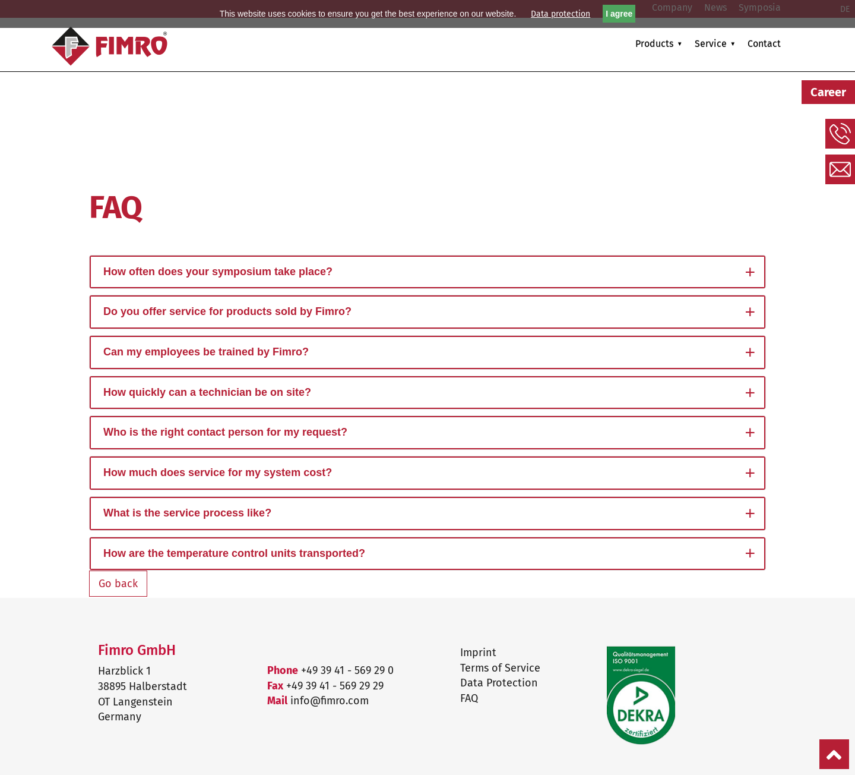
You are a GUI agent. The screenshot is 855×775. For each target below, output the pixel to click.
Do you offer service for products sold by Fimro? (227, 311)
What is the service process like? (187, 513)
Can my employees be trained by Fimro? (206, 352)
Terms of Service (500, 668)
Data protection (560, 14)
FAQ (469, 698)
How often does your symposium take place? (217, 272)
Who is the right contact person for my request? (225, 432)
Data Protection (499, 682)
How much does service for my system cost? (217, 472)
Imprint (478, 652)
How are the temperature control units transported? (234, 553)
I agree (619, 13)
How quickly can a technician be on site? (207, 392)
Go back (118, 583)
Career (828, 92)
